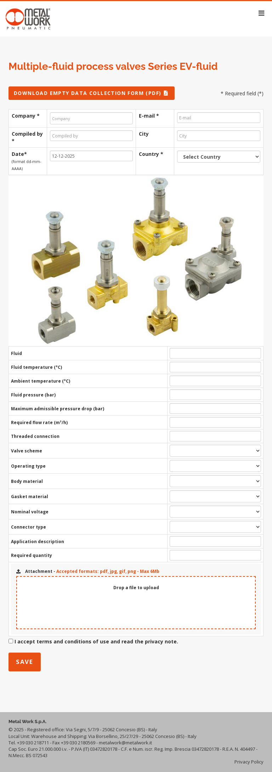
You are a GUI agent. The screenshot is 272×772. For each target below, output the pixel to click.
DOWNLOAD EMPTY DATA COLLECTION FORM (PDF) (91, 93)
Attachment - (87, 571)
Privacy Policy (249, 762)
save (24, 662)
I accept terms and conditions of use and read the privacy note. (96, 641)
